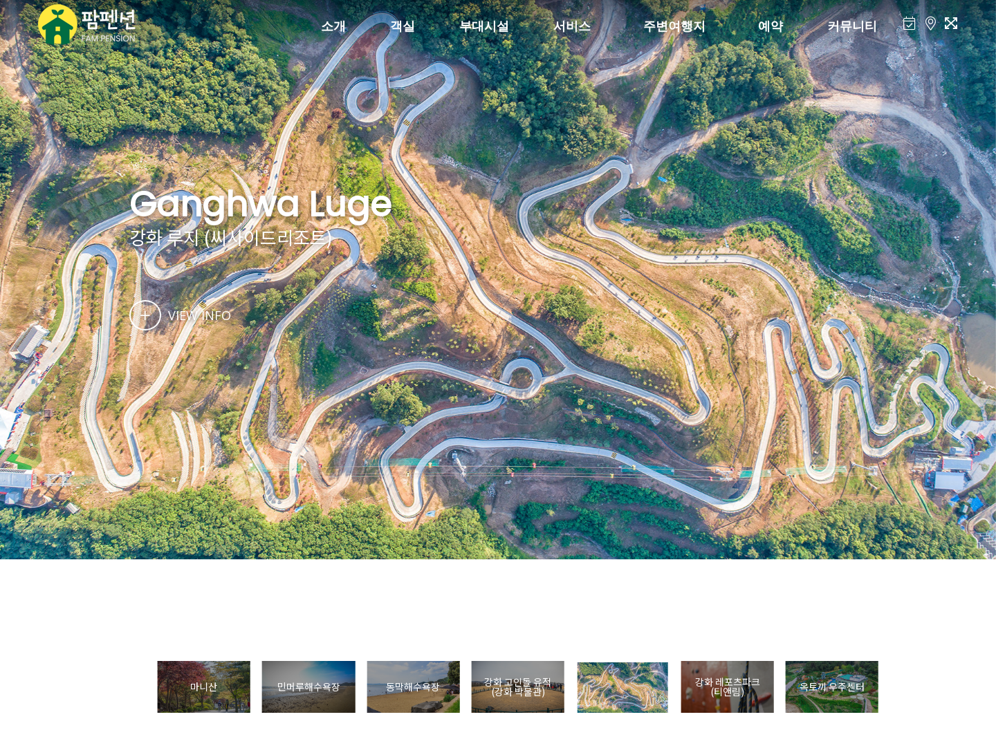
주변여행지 (674, 25)
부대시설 (484, 25)
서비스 (572, 25)
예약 (770, 25)
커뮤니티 (852, 25)
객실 (402, 25)
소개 (333, 25)
